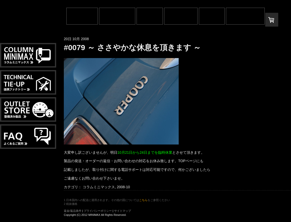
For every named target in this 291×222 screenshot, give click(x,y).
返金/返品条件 (72, 210)
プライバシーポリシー (98, 210)
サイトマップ (122, 210)
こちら (143, 200)
